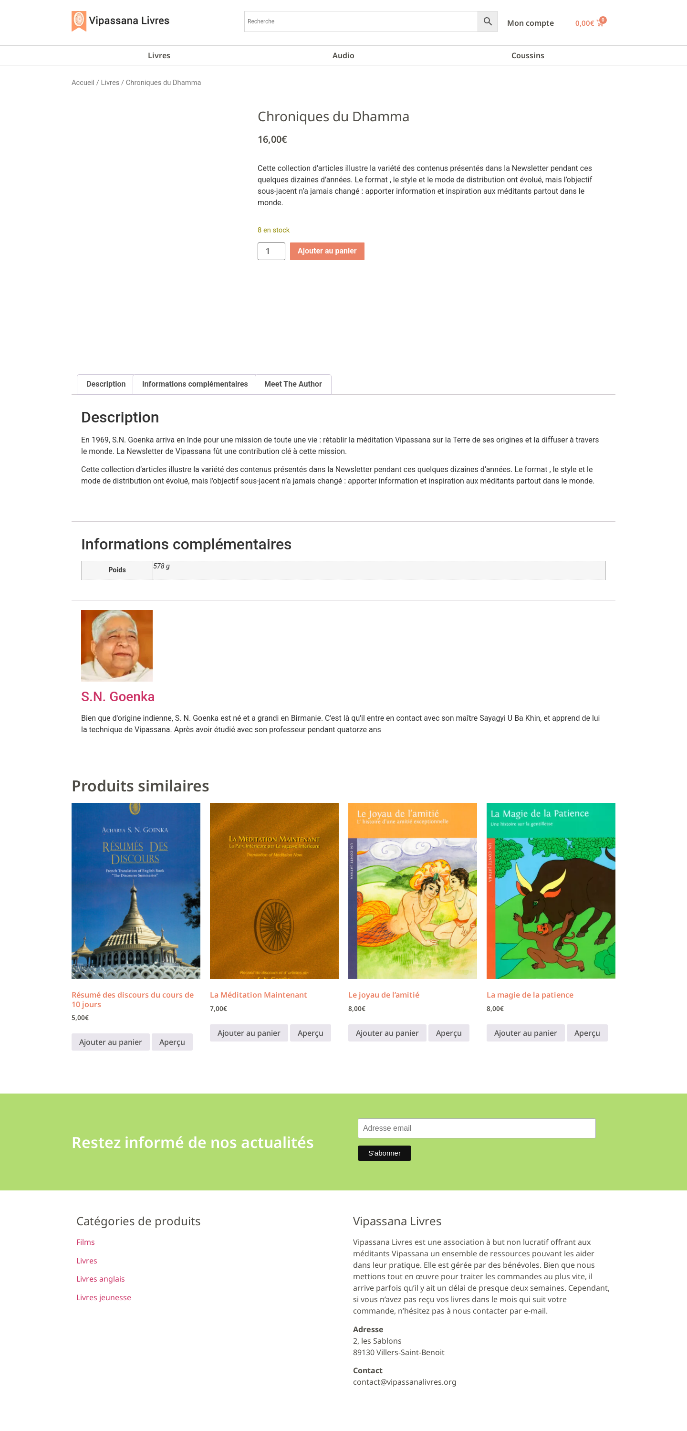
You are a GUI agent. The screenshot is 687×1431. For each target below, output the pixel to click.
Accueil (83, 82)
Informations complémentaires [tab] (195, 384)
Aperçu (172, 1042)
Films (85, 1242)
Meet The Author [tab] (293, 384)
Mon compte (530, 23)
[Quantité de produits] (271, 251)
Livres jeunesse (103, 1297)
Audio (343, 55)
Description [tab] (105, 384)
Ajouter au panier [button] (110, 1042)
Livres (159, 55)
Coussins (527, 55)
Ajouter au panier (327, 250)
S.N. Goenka (118, 697)
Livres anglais (100, 1278)
